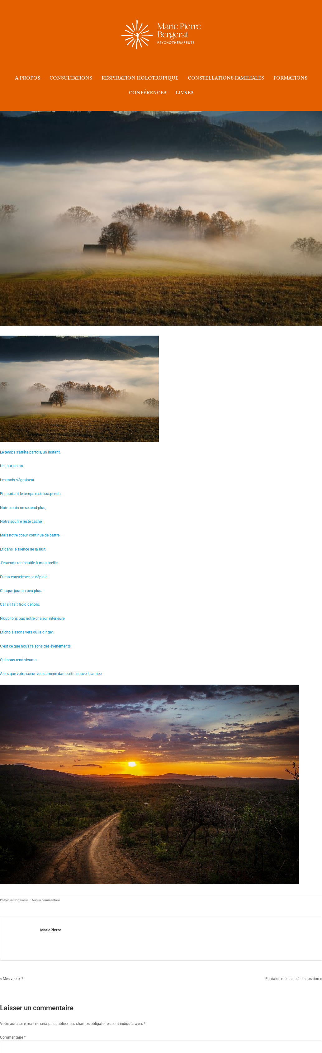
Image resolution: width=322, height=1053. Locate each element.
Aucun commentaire (46, 900)
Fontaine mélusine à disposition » (293, 979)
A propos (27, 78)
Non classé (20, 900)
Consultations (71, 78)
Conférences (147, 92)
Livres (184, 92)
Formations (290, 78)
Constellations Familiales (226, 78)
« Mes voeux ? (11, 979)
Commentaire (13, 1037)
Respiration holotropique (140, 78)
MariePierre (50, 930)
